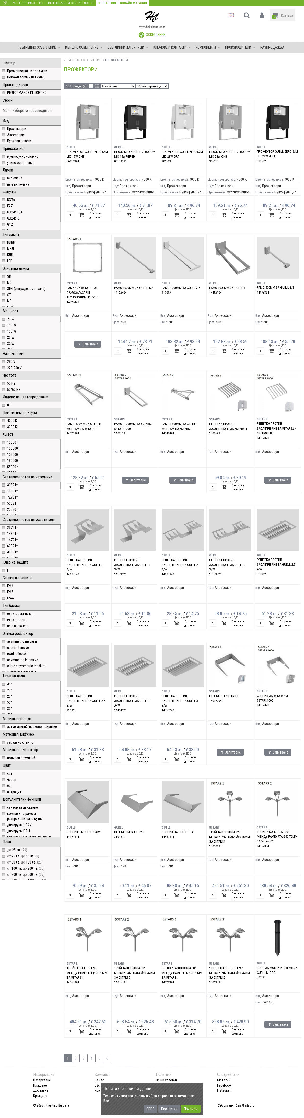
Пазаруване (42, 1080)
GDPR (150, 1109)
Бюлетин (223, 1080)
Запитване (87, 344)
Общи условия (167, 1080)
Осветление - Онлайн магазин (122, 3)
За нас (99, 1080)
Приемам (191, 1109)
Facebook (224, 1085)
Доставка (40, 1090)
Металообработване (28, 3)
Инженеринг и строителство (70, 3)
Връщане (40, 1095)
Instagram (224, 1090)
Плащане (40, 1085)
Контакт (101, 1090)
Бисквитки (169, 1109)
